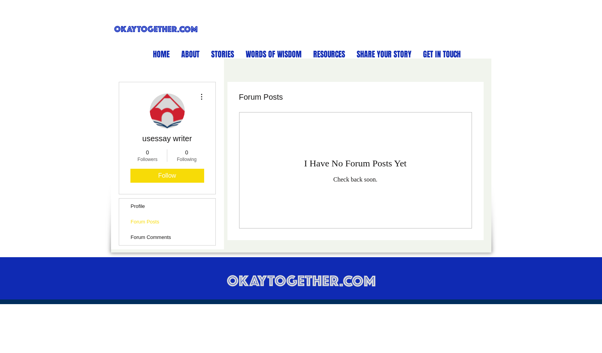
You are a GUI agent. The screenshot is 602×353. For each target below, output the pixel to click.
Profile (138, 206)
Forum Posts (145, 222)
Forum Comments (151, 237)
